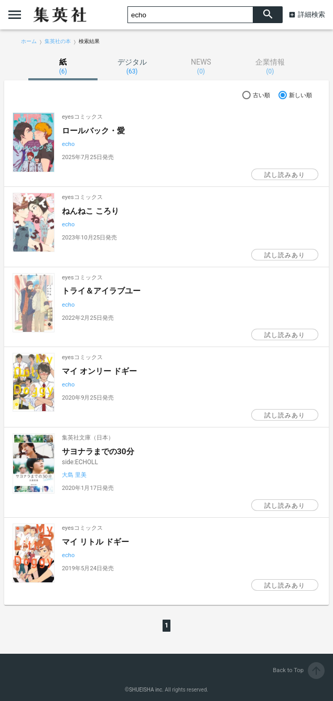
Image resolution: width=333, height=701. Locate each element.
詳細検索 (311, 14)
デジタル (132, 66)
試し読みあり (284, 175)
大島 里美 (74, 475)
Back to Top (299, 670)
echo (68, 144)
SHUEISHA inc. (146, 690)
